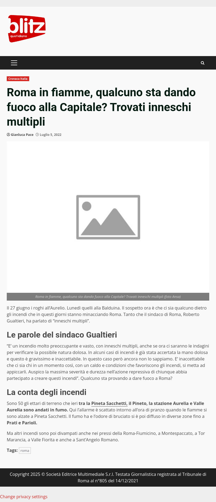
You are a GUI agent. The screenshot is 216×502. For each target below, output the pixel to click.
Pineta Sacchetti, (109, 403)
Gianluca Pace (22, 134)
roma (25, 450)
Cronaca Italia (18, 79)
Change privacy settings (24, 497)
